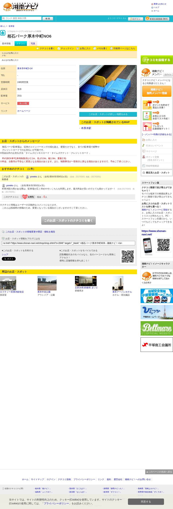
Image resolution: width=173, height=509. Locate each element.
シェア (5, 254)
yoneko (33, 176)
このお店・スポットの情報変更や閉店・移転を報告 (30, 231)
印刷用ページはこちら (124, 48)
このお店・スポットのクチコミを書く (68, 220)
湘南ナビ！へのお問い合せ (138, 479)
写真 (33, 43)
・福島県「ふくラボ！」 (43, 492)
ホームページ (23, 111)
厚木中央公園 (43, 292)
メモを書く (102, 48)
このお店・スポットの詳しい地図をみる (108, 114)
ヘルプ (156, 7)
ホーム (156, 11)
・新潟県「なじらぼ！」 (77, 492)
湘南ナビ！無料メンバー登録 (157, 91)
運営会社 (118, 479)
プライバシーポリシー (84, 479)
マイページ (151, 151)
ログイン (135, 18)
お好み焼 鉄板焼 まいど (86, 287)
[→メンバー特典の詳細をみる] (157, 134)
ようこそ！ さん (117, 18)
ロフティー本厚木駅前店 (12, 292)
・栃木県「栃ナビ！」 (42, 488)
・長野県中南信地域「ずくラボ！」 (150, 492)
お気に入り (85, 48)
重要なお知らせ (160, 4)
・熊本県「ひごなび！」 (77, 488)
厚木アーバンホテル (122, 292)
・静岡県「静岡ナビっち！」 (113, 488)
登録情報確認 (152, 166)
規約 (109, 479)
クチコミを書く (47, 48)
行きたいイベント (154, 145)
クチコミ (20, 43)
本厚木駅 (86, 128)
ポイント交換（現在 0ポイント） (155, 158)
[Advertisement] (96, 7)
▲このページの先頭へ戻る (159, 472)
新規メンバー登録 (157, 18)
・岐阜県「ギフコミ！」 (112, 492)
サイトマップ (37, 479)
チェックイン (67, 48)
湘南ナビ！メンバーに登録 (155, 209)
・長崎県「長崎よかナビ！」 (147, 488)
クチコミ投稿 (64, 479)
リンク (101, 479)
